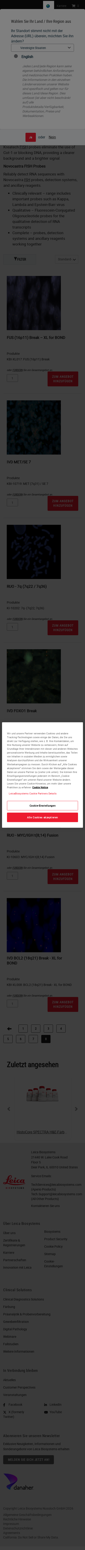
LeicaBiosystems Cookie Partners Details (32, 793)
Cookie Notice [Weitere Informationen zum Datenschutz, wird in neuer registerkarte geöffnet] (40, 787)
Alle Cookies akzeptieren (42, 817)
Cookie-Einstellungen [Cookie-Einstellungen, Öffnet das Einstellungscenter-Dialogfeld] (42, 805)
